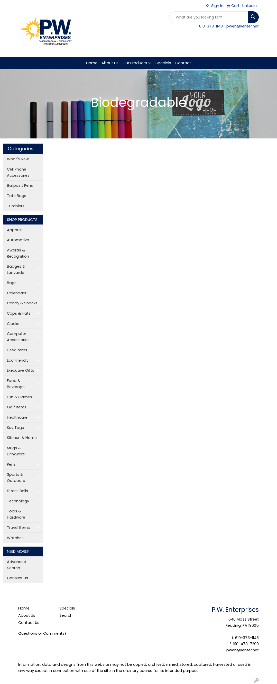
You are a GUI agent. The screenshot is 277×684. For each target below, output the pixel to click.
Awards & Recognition (18, 253)
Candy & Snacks (22, 303)
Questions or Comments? (42, 633)
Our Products (135, 62)
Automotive (18, 239)
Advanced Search (16, 564)
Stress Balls (17, 490)
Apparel (14, 229)
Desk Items (17, 350)
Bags (11, 282)
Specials (163, 62)
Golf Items (16, 407)
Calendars (16, 293)
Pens (11, 464)
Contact (183, 62)
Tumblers (15, 206)
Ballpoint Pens (20, 185)
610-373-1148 (211, 26)
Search (65, 615)
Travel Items (18, 527)
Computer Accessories (18, 336)
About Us (109, 62)
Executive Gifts (20, 370)
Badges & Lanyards (16, 269)
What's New (18, 159)
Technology (18, 501)
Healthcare (17, 417)
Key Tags (15, 427)
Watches (15, 537)
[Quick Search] (208, 17)
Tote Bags (16, 195)
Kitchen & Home (22, 437)
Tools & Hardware (16, 514)
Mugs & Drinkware (16, 451)
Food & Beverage (16, 383)
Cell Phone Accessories (18, 172)
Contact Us (17, 577)
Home (91, 62)
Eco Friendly (18, 360)
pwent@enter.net (242, 26)
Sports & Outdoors (16, 477)
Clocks (13, 323)
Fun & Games (19, 397)
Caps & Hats (19, 313)
